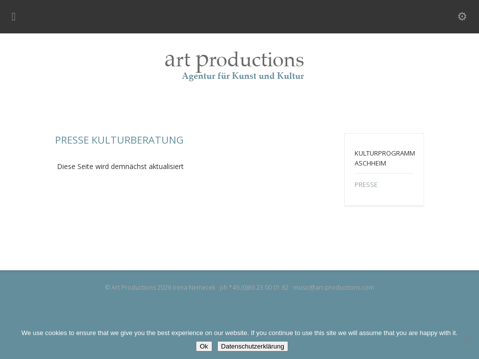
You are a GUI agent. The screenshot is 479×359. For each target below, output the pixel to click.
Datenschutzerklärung (252, 346)
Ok (204, 346)
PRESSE (366, 184)
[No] (467, 340)
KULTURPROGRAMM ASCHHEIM (385, 158)
